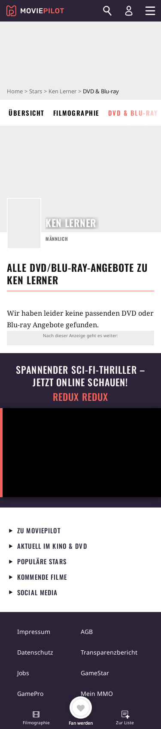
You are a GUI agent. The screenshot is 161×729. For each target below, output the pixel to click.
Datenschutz (35, 652)
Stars (35, 91)
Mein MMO (97, 693)
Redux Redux (81, 397)
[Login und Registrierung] (129, 11)
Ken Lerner (62, 91)
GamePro (30, 693)
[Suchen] (107, 11)
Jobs (23, 673)
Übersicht (27, 112)
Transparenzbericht (109, 652)
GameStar (95, 673)
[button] (36, 719)
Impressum (33, 631)
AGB (87, 631)
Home (15, 91)
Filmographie (76, 112)
